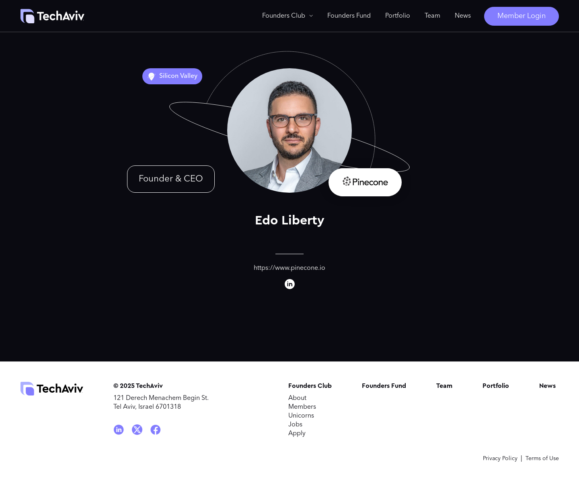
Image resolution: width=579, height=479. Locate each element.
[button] (287, 16)
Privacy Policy (500, 458)
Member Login (521, 16)
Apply (297, 433)
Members (302, 407)
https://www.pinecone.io (289, 268)
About (297, 398)
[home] (52, 16)
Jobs (295, 425)
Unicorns (301, 416)
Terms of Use (542, 458)
